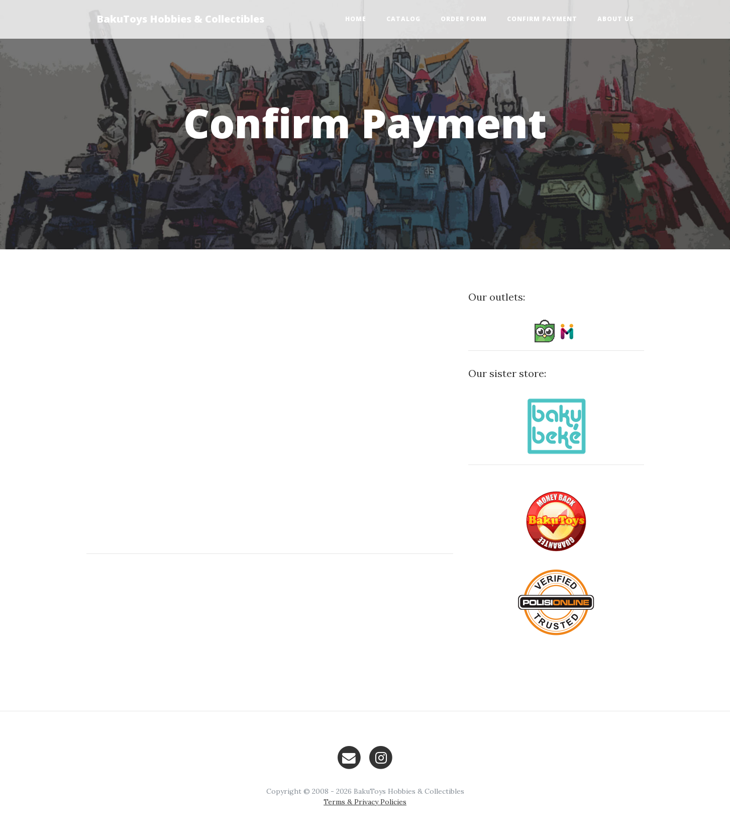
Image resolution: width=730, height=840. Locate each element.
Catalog (403, 19)
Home (355, 19)
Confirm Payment (542, 19)
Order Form (464, 19)
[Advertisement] (269, 632)
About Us (615, 19)
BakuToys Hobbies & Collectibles (180, 19)
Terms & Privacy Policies (365, 801)
